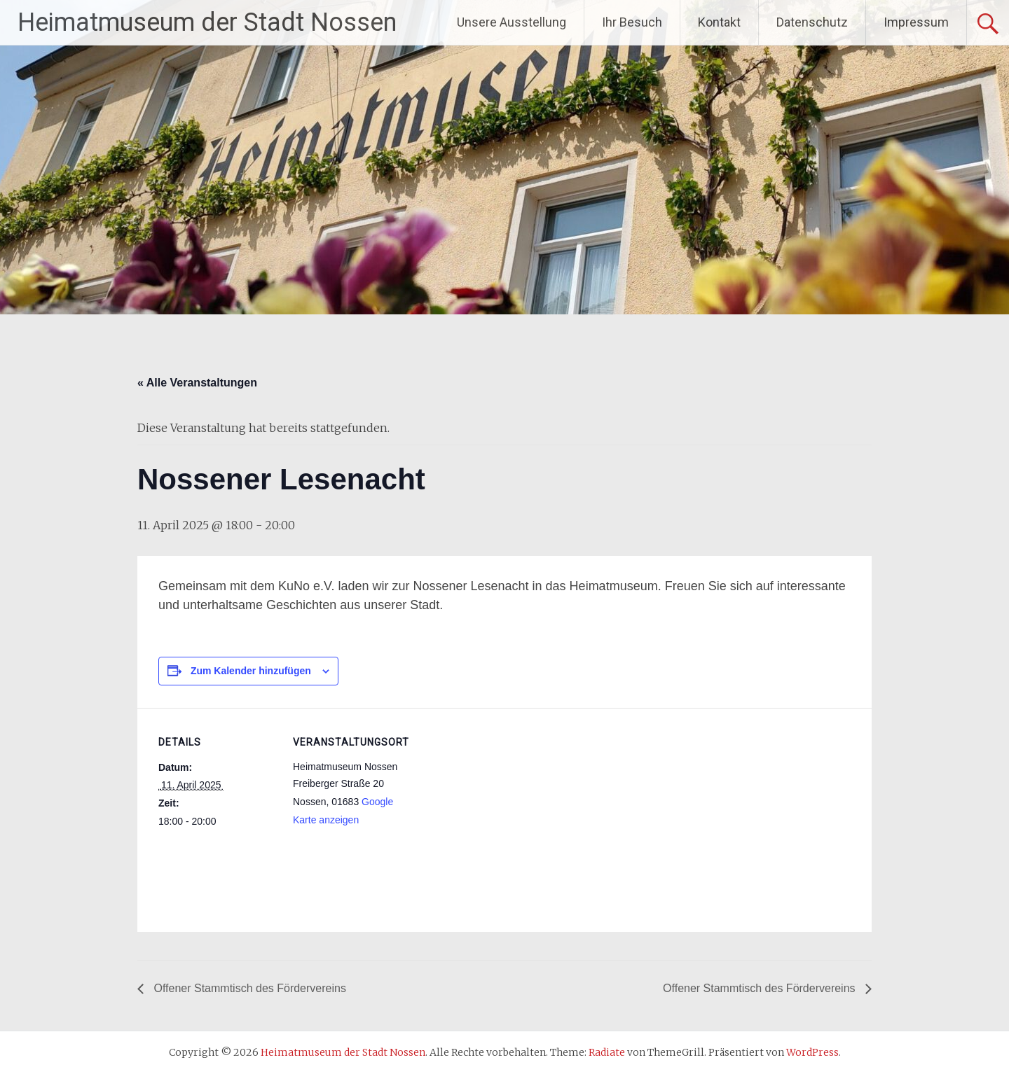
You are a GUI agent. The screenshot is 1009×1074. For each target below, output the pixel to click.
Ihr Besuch (632, 22)
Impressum (916, 22)
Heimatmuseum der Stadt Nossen (207, 22)
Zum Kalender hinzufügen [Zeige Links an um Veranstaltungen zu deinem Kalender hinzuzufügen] (251, 670)
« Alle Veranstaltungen (197, 383)
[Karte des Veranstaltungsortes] (501, 805)
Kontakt (719, 22)
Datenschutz (812, 22)
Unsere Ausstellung (511, 22)
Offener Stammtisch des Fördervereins (248, 988)
